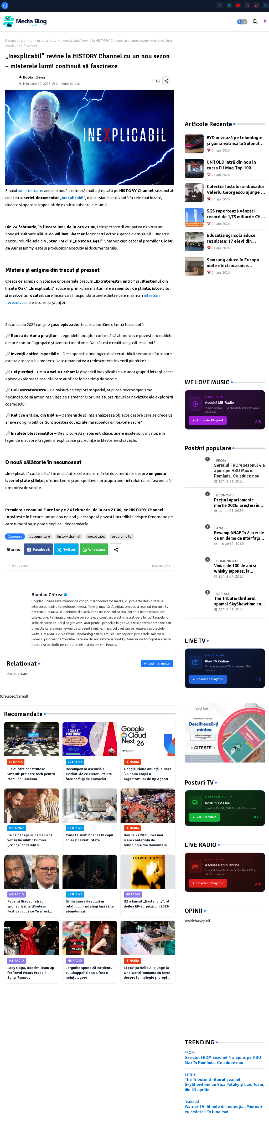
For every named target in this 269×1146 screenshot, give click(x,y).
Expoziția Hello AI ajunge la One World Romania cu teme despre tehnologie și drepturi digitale (148, 973)
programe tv (46, 40)
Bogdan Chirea (47, 595)
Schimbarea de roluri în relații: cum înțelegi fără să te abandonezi (90, 906)
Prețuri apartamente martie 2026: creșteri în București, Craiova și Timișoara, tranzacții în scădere (236, 502)
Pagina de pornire (19, 40)
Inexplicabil (73, 197)
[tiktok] (256, 5)
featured (192, 1102)
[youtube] (238, 5)
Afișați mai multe (157, 663)
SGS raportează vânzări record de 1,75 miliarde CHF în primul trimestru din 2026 (235, 214)
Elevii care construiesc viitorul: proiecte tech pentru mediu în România (31, 774)
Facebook (41, 549)
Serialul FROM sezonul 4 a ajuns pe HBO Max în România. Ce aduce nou (223, 1060)
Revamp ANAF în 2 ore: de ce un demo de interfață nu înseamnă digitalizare (239, 535)
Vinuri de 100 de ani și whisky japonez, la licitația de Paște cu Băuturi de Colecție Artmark (235, 568)
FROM (190, 1052)
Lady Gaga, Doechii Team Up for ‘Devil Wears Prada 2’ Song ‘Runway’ (30, 973)
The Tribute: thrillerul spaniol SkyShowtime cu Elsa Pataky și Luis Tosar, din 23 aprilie (238, 601)
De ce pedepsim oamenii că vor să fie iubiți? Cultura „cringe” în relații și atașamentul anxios (29, 840)
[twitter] (229, 5)
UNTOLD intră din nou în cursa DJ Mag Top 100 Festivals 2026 (231, 165)
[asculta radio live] (265, 22)
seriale (190, 1074)
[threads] (265, 5)
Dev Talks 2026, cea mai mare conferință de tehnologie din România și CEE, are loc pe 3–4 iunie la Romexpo (146, 840)
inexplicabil (96, 536)
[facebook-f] (219, 5)
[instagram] (247, 5)
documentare (39, 536)
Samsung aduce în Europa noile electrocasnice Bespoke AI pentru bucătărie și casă (233, 263)
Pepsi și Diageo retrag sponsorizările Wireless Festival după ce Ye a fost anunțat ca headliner (28, 906)
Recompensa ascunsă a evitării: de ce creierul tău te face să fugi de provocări (89, 774)
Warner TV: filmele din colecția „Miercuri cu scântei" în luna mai (223, 1109)
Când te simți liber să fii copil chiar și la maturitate (89, 837)
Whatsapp (96, 549)
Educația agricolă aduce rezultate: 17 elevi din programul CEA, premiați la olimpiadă (234, 238)
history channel (68, 536)
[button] (242, 21)
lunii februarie (30, 190)
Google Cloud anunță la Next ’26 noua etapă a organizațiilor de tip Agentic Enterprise (147, 774)
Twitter (69, 549)
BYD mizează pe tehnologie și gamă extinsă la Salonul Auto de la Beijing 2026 (234, 141)
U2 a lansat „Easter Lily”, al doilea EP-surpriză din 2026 (146, 904)
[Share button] (116, 549)
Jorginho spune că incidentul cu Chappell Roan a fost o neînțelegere (89, 973)
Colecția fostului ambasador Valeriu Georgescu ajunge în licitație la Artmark (236, 189)
